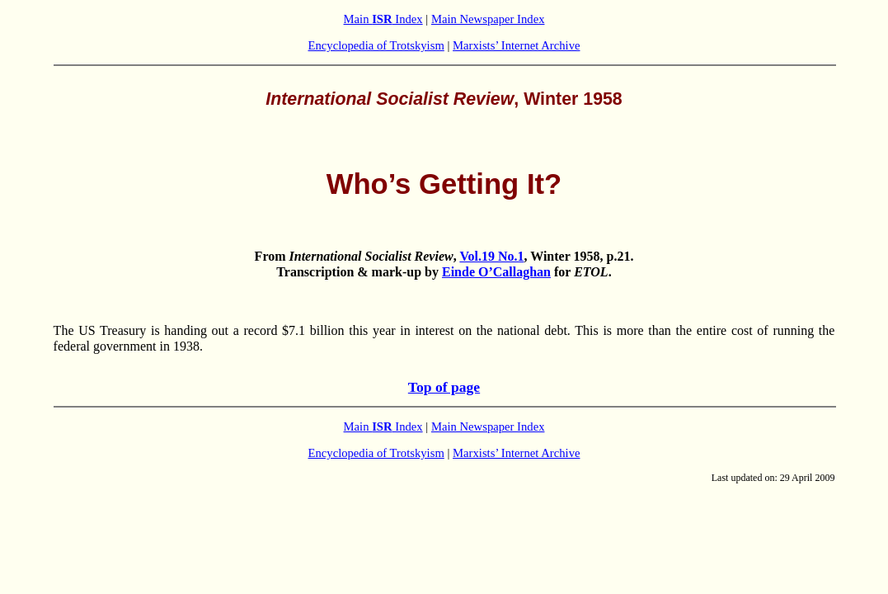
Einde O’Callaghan (496, 272)
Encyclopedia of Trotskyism (376, 45)
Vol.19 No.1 (491, 256)
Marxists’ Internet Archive (516, 45)
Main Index (383, 19)
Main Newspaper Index (488, 19)
